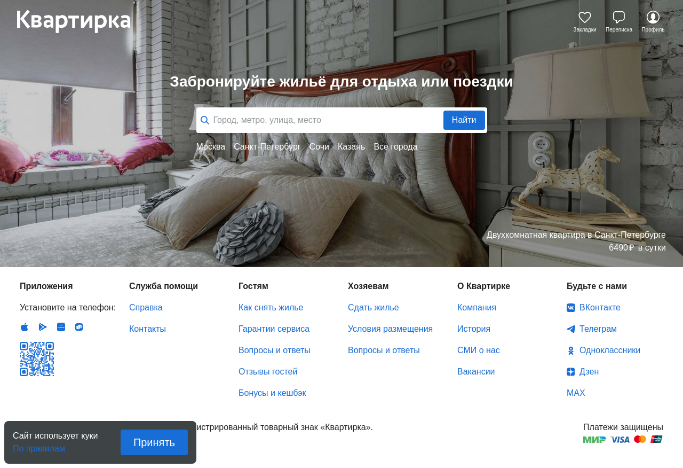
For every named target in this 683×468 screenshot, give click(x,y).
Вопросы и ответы (275, 350)
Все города (395, 146)
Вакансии (476, 371)
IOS (24, 327)
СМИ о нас (478, 350)
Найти (464, 119)
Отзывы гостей (268, 371)
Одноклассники (609, 350)
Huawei (61, 327)
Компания (476, 307)
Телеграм (598, 328)
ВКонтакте (600, 307)
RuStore (79, 327)
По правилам (39, 445)
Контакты (147, 328)
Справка (146, 307)
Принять (154, 442)
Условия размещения (390, 328)
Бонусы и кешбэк (272, 392)
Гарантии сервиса (274, 328)
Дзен (589, 371)
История (473, 328)
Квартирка (81, 21)
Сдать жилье (373, 307)
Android (42, 327)
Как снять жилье (271, 307)
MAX (576, 392)
